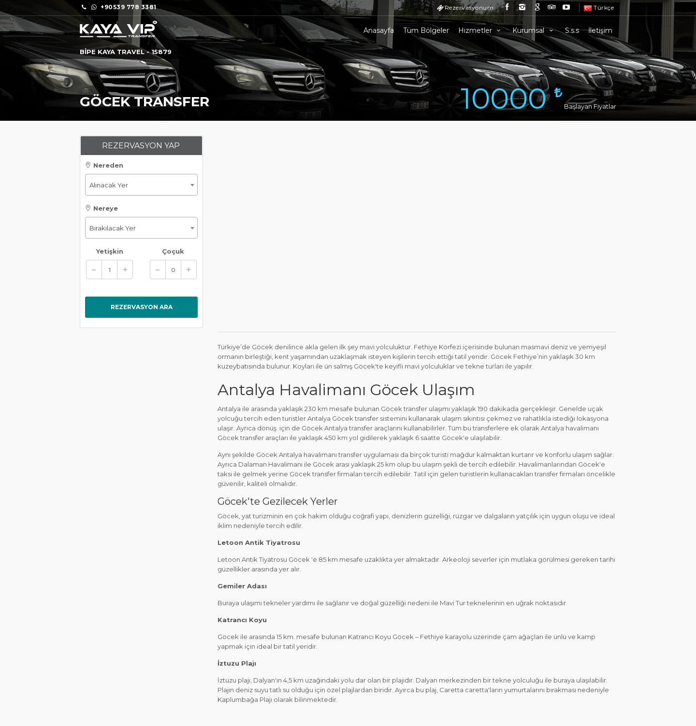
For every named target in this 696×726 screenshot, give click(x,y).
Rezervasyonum (469, 7)
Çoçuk (173, 251)
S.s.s (572, 30)
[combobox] (141, 185)
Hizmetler (481, 30)
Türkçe (598, 7)
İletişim (600, 30)
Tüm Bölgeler (426, 30)
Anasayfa (378, 30)
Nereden (104, 165)
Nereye (101, 208)
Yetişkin (109, 251)
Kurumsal (534, 30)
